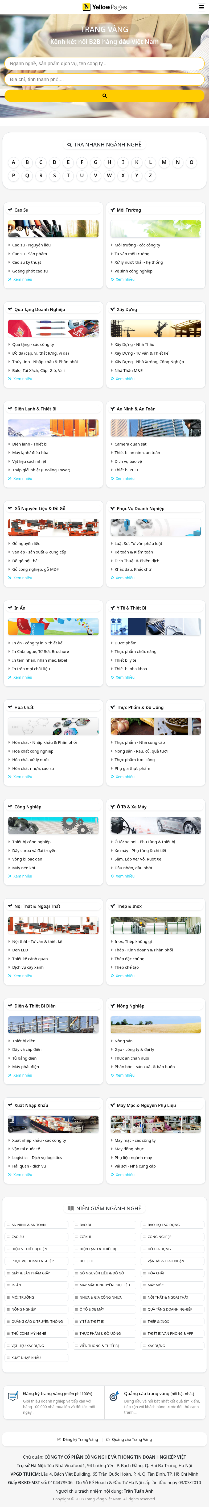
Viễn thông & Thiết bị (99, 1345)
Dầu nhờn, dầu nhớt (133, 867)
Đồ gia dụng (159, 1248)
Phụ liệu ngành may (133, 1157)
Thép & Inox (129, 906)
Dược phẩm (125, 642)
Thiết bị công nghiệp (31, 841)
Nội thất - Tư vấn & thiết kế (37, 941)
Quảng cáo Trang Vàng (132, 1439)
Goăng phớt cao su (30, 271)
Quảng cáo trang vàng (159, 1393)
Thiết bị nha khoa (130, 668)
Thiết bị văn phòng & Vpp (170, 1333)
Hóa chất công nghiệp (33, 751)
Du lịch (86, 1260)
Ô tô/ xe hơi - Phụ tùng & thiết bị (144, 841)
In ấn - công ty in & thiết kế (37, 642)
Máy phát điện (25, 1066)
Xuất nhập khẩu (31, 1105)
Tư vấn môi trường (131, 253)
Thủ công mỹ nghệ (28, 1333)
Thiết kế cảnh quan (30, 958)
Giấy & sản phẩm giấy (30, 1273)
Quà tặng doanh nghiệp (39, 309)
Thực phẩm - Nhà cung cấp (139, 742)
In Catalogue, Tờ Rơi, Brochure (40, 651)
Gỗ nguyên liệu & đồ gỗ (39, 508)
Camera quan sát (130, 444)
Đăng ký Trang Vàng (80, 1439)
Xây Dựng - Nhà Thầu (134, 344)
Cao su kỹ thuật (26, 262)
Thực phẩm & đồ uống (140, 707)
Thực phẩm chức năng (135, 651)
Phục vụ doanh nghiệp (141, 508)
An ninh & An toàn (136, 409)
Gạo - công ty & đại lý (134, 1049)
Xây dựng (127, 309)
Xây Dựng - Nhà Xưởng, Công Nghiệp (149, 361)
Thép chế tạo (126, 967)
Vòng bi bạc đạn (27, 859)
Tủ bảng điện (24, 1058)
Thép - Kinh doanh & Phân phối (143, 949)
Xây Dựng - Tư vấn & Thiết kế (141, 353)
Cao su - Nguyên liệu (31, 244)
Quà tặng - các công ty (33, 344)
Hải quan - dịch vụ (29, 1166)
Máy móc (156, 1285)
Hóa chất (24, 707)
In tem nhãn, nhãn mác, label (39, 660)
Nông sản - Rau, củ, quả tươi (140, 751)
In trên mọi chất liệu (31, 668)
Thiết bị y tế (125, 660)
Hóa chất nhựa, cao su (33, 768)
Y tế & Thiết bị (131, 608)
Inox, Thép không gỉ (133, 941)
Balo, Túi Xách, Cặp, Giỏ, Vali (38, 370)
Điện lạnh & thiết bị (35, 409)
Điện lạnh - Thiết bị (29, 444)
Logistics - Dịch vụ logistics (37, 1157)
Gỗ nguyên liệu (26, 543)
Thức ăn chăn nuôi (131, 1058)
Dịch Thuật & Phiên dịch (136, 560)
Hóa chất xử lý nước (31, 759)
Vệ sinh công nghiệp (133, 271)
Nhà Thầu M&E (128, 370)
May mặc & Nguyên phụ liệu (146, 1105)
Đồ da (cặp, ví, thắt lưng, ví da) (40, 353)
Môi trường (129, 210)
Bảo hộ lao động (164, 1224)
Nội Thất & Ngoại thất (37, 906)
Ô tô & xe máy (132, 807)
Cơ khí (85, 1236)
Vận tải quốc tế (26, 1148)
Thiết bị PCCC (126, 469)
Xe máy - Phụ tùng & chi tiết (140, 850)
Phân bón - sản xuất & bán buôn (144, 1066)
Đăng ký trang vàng (57, 1393)
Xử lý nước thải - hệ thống (138, 262)
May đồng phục (129, 1148)
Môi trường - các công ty (137, 244)
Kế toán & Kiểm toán (133, 552)
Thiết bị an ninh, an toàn (137, 452)
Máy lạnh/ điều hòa (30, 452)
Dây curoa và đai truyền (34, 850)
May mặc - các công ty (134, 1140)
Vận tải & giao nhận (166, 1260)
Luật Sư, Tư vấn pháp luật (138, 543)
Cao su (21, 210)
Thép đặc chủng (129, 958)
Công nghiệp (27, 807)
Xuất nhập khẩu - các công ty (39, 1140)
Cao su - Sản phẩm (29, 253)
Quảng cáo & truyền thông (37, 1321)
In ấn (19, 608)
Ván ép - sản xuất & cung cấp (39, 552)
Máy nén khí (23, 867)
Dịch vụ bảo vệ (128, 461)
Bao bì (85, 1224)
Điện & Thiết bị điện (35, 1006)
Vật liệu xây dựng (27, 1345)
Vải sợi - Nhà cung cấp (135, 1166)
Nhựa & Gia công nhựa (101, 1297)
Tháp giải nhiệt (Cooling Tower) (41, 469)
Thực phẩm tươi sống (134, 759)
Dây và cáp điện (27, 1049)
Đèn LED (20, 949)
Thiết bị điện (23, 1040)
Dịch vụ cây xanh (28, 967)
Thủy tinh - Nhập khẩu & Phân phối (45, 361)
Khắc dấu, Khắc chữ (132, 569)
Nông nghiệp (131, 1006)
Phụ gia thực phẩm (132, 768)
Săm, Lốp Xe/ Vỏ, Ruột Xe (137, 859)
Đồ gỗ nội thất (25, 560)
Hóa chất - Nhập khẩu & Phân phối (44, 742)
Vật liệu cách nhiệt (29, 461)
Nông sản (123, 1040)
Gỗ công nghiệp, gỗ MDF (35, 569)
